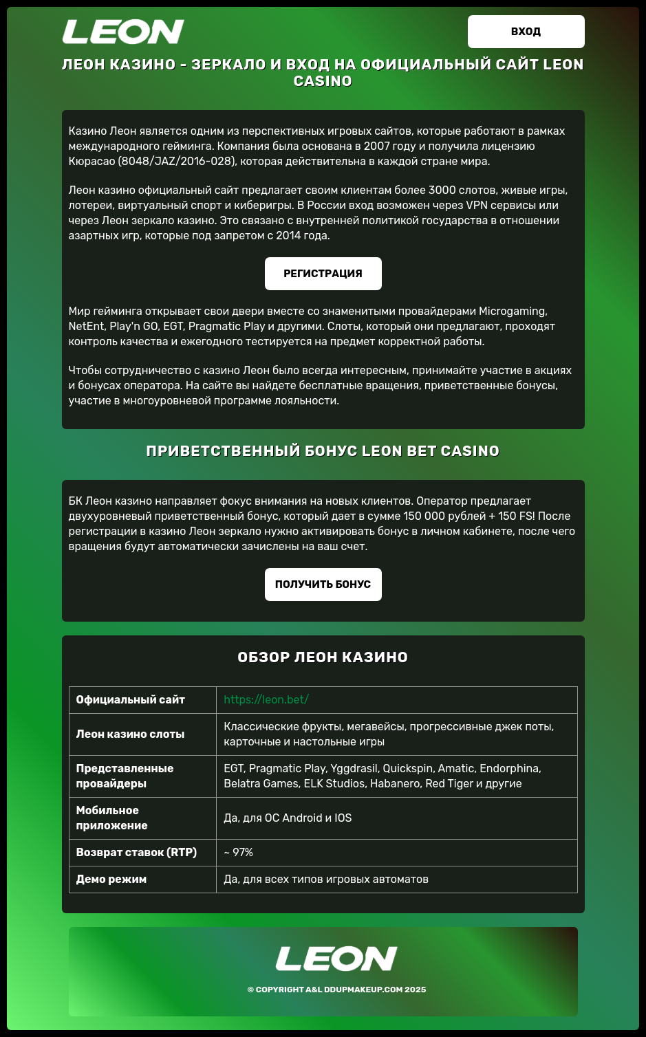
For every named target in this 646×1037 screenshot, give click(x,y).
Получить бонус (323, 584)
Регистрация (323, 274)
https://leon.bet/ (266, 699)
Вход (526, 31)
